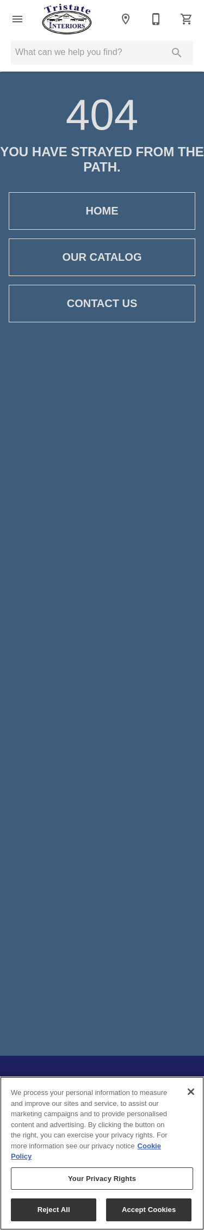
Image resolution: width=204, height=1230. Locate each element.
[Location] (126, 19)
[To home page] (66, 19)
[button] (17, 19)
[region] (102, 1153)
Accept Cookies (149, 1209)
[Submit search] (177, 53)
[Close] (191, 1092)
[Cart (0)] (187, 19)
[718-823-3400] (156, 19)
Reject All (54, 1209)
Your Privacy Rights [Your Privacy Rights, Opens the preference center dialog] (102, 1178)
